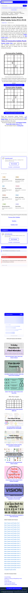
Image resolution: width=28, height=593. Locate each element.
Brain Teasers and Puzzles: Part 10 (12, 541)
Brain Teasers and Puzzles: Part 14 (12, 549)
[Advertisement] (14, 139)
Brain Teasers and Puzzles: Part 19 (12, 559)
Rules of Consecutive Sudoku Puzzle (14, 41)
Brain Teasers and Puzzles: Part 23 (12, 567)
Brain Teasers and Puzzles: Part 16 (12, 553)
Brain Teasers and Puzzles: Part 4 (12, 529)
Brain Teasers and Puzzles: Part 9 (12, 539)
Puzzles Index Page (7, 581)
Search (25, 5)
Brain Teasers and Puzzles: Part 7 (12, 535)
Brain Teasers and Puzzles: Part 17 (12, 555)
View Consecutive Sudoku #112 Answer (14, 85)
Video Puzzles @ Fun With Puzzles (10, 584)
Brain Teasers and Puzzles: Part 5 (12, 531)
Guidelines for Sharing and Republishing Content (13, 578)
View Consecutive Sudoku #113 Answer (14, 113)
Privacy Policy (6, 580)
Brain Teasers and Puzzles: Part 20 (12, 561)
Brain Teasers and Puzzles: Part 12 (12, 545)
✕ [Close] (26, 591)
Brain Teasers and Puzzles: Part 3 (12, 527)
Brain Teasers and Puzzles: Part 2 (12, 525)
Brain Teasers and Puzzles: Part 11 (12, 543)
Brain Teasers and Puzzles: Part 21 (12, 563)
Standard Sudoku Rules (7, 43)
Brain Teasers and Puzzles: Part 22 (12, 565)
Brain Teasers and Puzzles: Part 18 (12, 557)
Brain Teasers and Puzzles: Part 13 (12, 547)
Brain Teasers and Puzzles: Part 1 (12, 523)
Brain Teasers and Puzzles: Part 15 (12, 551)
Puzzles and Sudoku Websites (9, 583)
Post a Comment (14, 163)
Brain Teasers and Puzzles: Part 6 (12, 533)
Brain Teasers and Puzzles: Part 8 (12, 537)
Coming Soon (20, 125)
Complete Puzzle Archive (10, 569)
